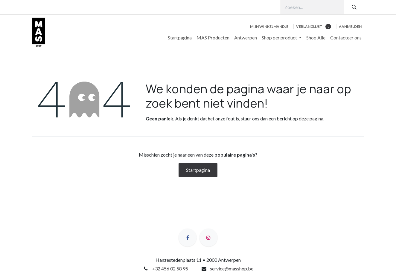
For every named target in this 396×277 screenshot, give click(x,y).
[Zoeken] (354, 7)
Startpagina (198, 170)
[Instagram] (208, 238)
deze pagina (311, 118)
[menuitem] (179, 38)
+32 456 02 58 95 (170, 268)
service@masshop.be (231, 268)
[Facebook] (188, 238)
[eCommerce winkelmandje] (269, 27)
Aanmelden (350, 26)
